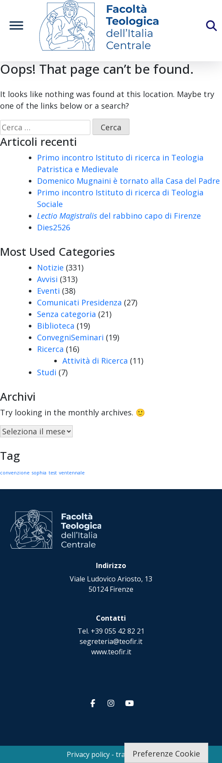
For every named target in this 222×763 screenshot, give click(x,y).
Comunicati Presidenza (79, 302)
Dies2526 (53, 227)
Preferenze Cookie (166, 753)
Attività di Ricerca (95, 360)
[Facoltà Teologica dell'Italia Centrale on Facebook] (92, 703)
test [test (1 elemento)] (53, 473)
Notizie (50, 267)
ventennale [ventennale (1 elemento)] (72, 473)
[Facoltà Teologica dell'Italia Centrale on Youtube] (129, 703)
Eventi (48, 291)
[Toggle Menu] (16, 25)
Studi (46, 372)
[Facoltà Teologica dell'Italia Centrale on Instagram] (111, 703)
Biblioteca (55, 325)
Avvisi (47, 279)
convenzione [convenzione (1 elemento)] (15, 473)
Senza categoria (66, 314)
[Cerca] (219, 28)
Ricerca (50, 349)
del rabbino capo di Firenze (119, 215)
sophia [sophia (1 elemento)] (39, 473)
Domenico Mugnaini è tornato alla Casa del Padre (128, 181)
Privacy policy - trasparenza (111, 754)
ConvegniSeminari (70, 337)
